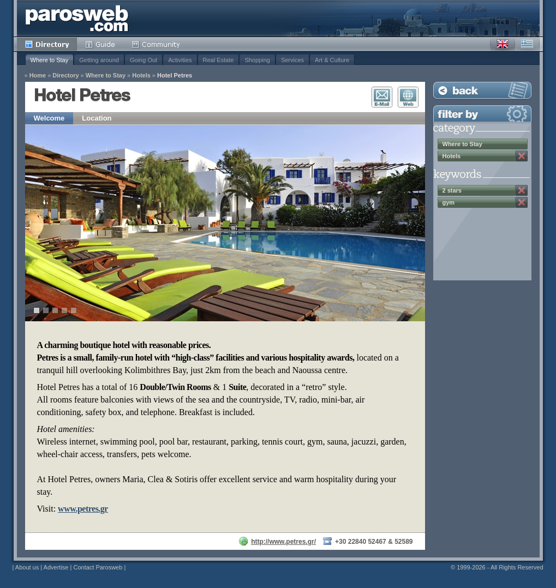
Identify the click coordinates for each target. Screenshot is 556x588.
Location (96, 118)
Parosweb (77, 18)
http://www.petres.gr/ (283, 541)
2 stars (452, 190)
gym (449, 202)
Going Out (143, 60)
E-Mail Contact (382, 97)
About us (27, 567)
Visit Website (408, 97)
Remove (522, 156)
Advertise (56, 567)
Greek (527, 44)
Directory (47, 44)
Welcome (49, 118)
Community (156, 44)
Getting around (99, 60)
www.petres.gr (83, 508)
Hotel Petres (174, 76)
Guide (100, 44)
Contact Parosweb (97, 567)
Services (292, 60)
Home (37, 76)
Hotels (141, 76)
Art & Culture (332, 60)
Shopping (257, 60)
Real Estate (218, 60)
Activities (180, 60)
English (503, 44)
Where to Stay (50, 60)
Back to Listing (482, 90)
